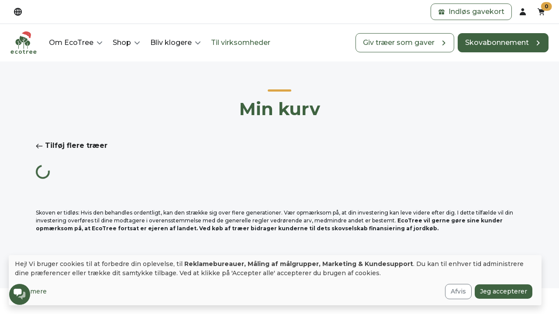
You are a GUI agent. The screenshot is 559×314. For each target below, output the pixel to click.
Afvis (458, 291)
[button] (471, 11)
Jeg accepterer (503, 291)
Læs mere (31, 291)
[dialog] (275, 280)
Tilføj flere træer (71, 145)
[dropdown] (17, 11)
